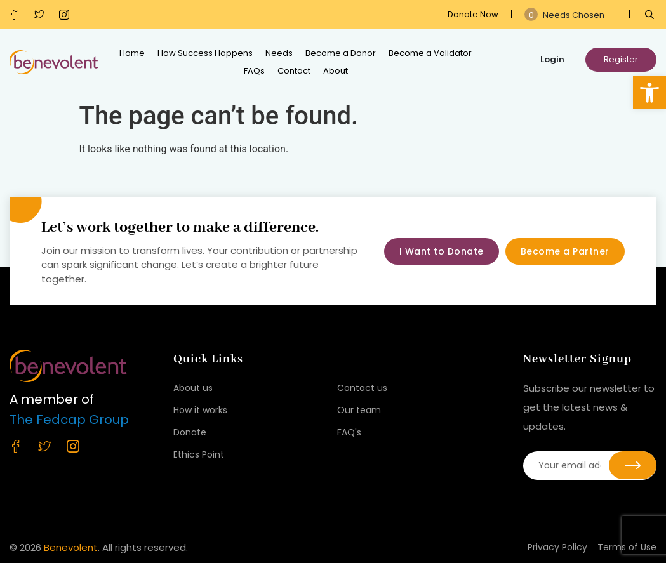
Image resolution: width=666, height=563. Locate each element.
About (335, 71)
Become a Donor (340, 53)
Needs (279, 53)
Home (132, 53)
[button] (649, 92)
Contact (293, 71)
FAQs (254, 71)
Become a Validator (430, 53)
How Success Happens (205, 53)
